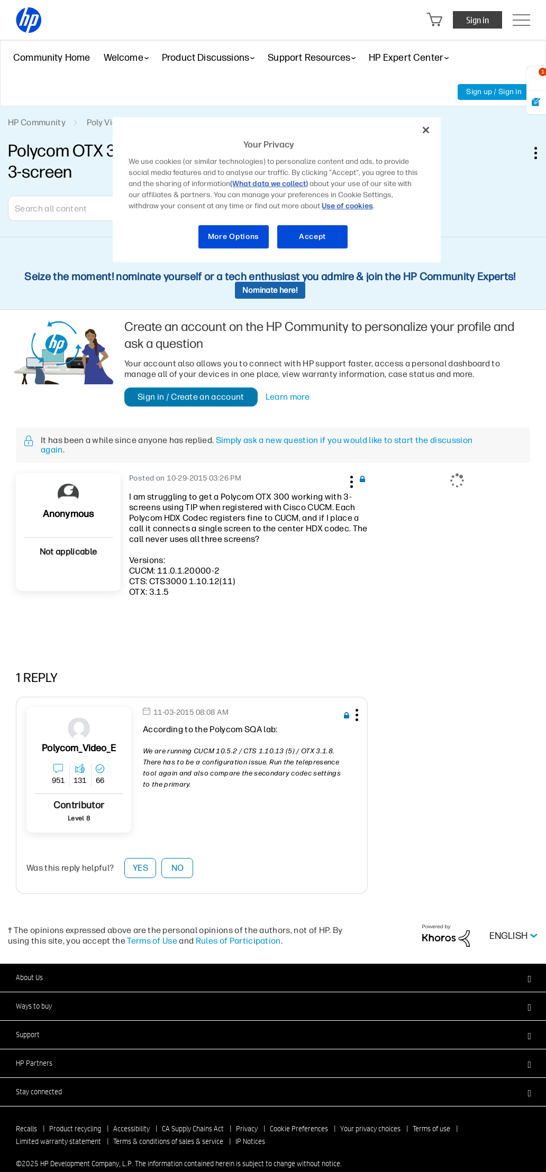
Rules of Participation (238, 941)
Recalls (26, 1128)
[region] (276, 189)
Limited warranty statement (58, 1141)
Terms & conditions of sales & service (168, 1141)
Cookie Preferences (299, 1128)
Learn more (288, 397)
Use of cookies (347, 205)
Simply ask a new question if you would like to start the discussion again (256, 445)
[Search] (84, 208)
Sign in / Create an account (191, 397)
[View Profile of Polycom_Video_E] (79, 748)
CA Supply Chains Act (193, 1128)
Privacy (247, 1128)
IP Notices (250, 1141)
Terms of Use (152, 941)
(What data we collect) (269, 183)
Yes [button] (140, 868)
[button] (350, 480)
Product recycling (75, 1128)
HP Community (37, 122)
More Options (233, 236)
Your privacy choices (370, 1128)
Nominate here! (270, 290)
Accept (312, 236)
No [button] (177, 868)
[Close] (426, 130)
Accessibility (131, 1128)
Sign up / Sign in (494, 91)
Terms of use (431, 1128)
